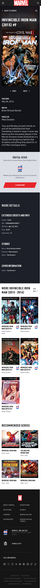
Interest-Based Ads (14, 584)
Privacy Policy (25, 575)
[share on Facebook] (4, 565)
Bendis (4, 331)
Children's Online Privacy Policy (13, 581)
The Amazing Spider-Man (25, 451)
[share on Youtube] (20, 564)
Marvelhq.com (26, 514)
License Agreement (30, 581)
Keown (3, 333)
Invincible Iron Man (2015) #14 (7, 327)
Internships (8, 519)
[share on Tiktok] (35, 564)
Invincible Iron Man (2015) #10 (7, 407)
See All (35, 290)
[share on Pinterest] (28, 564)
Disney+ (23, 510)
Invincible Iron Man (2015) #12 (7, 368)
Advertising (25, 505)
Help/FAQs (7, 510)
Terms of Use (15, 575)
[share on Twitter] (8, 564)
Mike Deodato (8, 119)
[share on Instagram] (12, 564)
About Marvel (9, 505)
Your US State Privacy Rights (12, 578)
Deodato (8, 331)
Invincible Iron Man (9, 450)
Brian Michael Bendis (11, 110)
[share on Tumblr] (16, 564)
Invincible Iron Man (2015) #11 (26, 368)
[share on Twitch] (31, 564)
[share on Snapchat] (24, 564)
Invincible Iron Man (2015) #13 (26, 327)
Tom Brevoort (11, 255)
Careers (6, 514)
